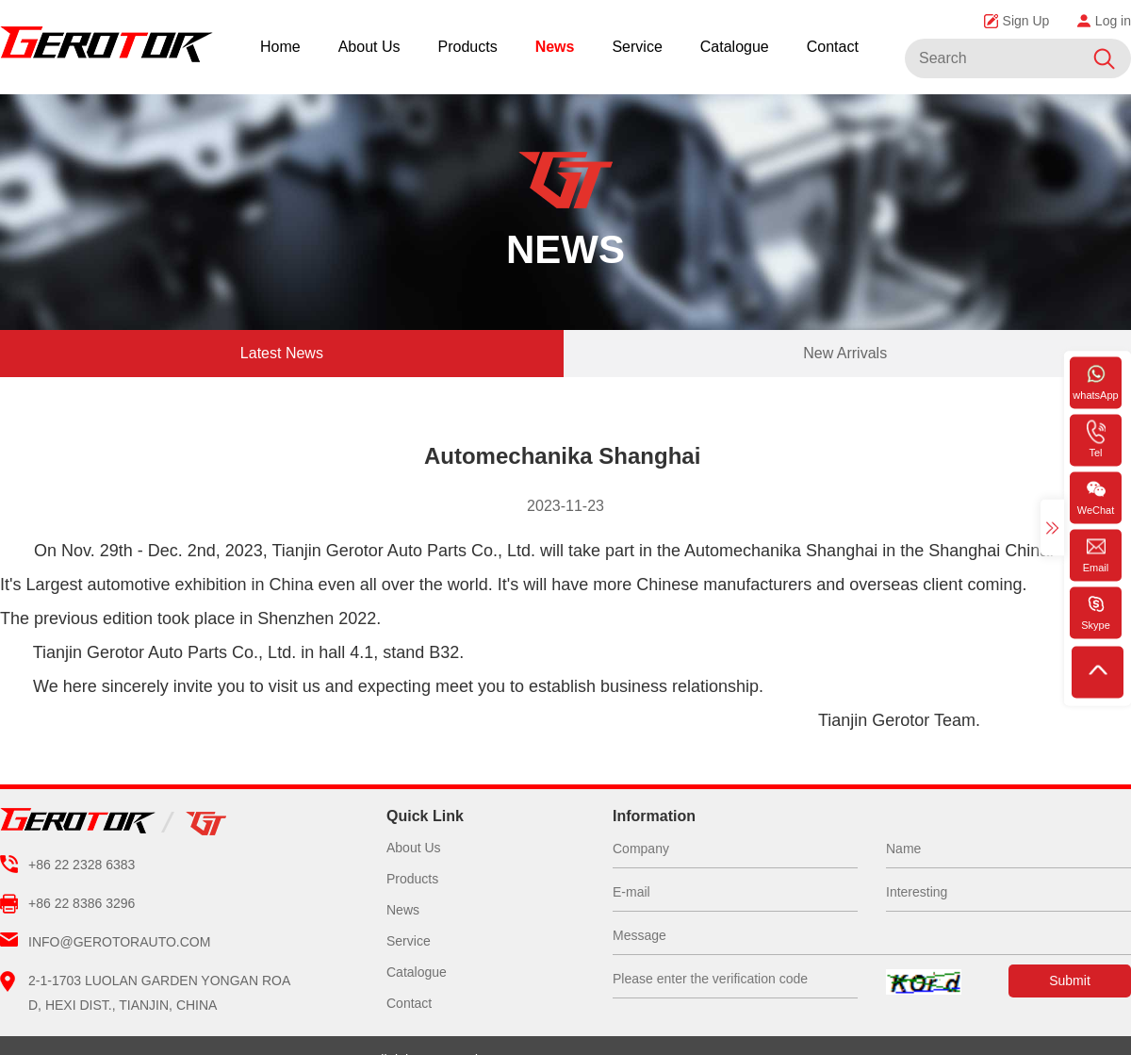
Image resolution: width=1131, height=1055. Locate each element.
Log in (1104, 20)
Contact (833, 47)
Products (468, 47)
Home (280, 47)
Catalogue (734, 47)
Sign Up (1017, 20)
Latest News (281, 353)
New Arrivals (845, 353)
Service (637, 47)
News (555, 47)
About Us (369, 47)
